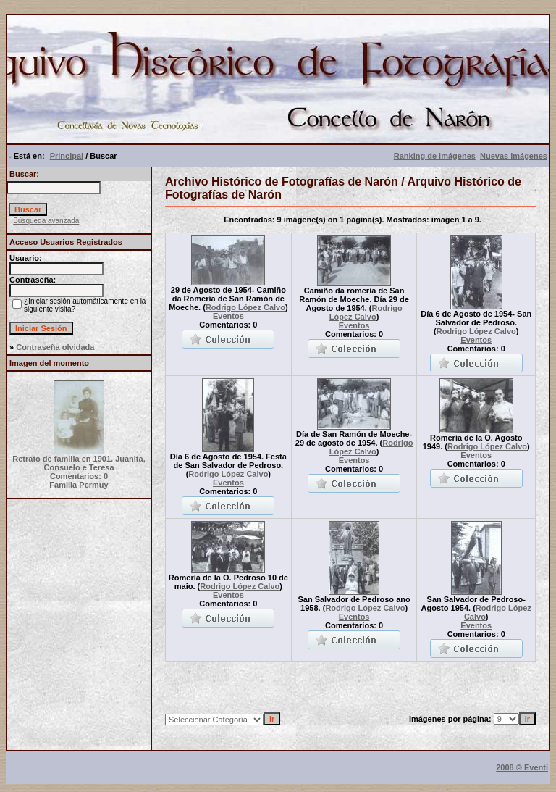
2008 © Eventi (522, 767)
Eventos (228, 316)
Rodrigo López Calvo (245, 307)
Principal (66, 155)
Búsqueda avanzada (46, 221)
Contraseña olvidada (55, 347)
